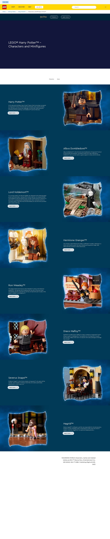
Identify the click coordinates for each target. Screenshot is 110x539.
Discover (21, 7)
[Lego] (4, 7)
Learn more (65, 17)
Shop (13, 7)
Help (29, 7)
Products (54, 17)
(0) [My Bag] (104, 7)
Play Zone (5, 2)
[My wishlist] (100, 7)
